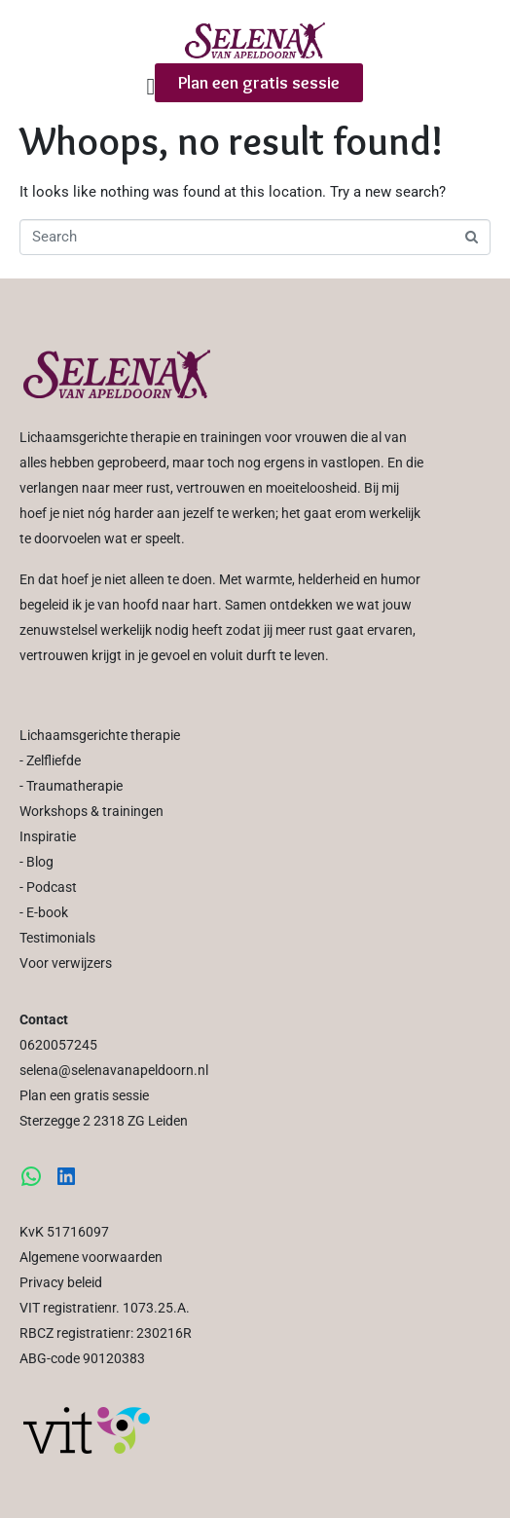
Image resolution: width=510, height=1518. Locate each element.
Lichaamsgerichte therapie (99, 735)
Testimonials (57, 937)
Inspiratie (47, 836)
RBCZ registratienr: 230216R (105, 1333)
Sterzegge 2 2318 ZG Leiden (103, 1121)
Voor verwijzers (65, 963)
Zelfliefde (53, 760)
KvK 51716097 (64, 1232)
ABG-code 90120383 (82, 1358)
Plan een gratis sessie (84, 1095)
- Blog (36, 862)
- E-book (43, 912)
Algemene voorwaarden (91, 1257)
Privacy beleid (60, 1282)
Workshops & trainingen (91, 811)
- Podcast (48, 887)
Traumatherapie (74, 786)
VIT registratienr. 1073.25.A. (104, 1307)
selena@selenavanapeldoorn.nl (113, 1070)
